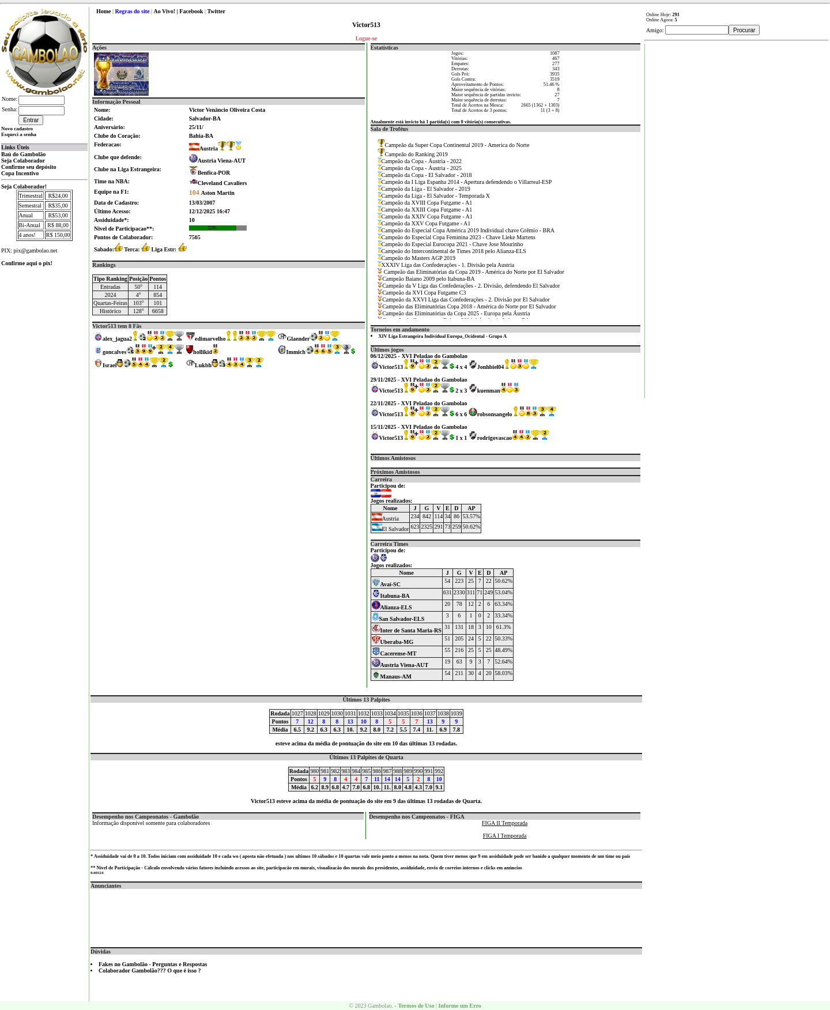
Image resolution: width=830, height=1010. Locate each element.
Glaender (298, 339)
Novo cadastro (17, 128)
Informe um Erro (459, 1006)
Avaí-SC (386, 584)
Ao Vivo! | (167, 11)
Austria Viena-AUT (222, 160)
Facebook (191, 11)
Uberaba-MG (393, 642)
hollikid (202, 352)
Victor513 (391, 367)
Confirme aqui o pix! (26, 263)
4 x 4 (461, 367)
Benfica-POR (214, 172)
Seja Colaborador (23, 160)
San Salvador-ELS (398, 619)
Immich (295, 352)
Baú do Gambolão (23, 154)
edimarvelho (210, 339)
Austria (203, 148)
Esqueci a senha (18, 134)
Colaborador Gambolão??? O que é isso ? (150, 970)
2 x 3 (461, 390)
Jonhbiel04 (490, 367)
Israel (109, 365)
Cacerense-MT (394, 653)
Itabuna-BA (391, 596)
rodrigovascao (494, 438)
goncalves (114, 352)
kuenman (488, 390)
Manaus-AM (392, 676)
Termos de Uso (416, 1006)
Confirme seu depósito (28, 167)
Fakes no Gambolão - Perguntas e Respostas (153, 964)
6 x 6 (461, 414)
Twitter (216, 11)
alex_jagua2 (117, 339)
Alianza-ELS (392, 607)
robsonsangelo (494, 414)
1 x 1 (461, 438)
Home (103, 11)
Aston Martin (212, 193)
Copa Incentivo (20, 173)
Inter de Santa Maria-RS (407, 630)
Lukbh (203, 365)
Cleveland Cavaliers (222, 183)
